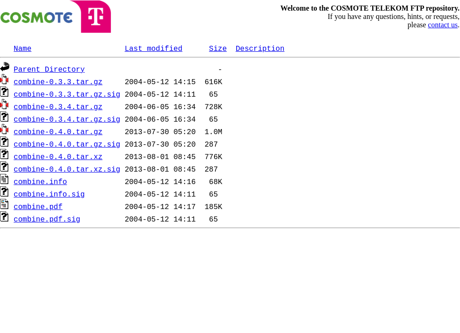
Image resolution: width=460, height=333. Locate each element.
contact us (443, 25)
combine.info (40, 181)
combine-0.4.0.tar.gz (58, 131)
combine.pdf (38, 206)
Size (218, 48)
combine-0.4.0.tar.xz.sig (67, 169)
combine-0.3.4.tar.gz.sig (67, 119)
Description (260, 48)
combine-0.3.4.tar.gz (58, 106)
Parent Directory (49, 69)
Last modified (154, 48)
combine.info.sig (49, 194)
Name (22, 48)
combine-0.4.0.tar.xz (58, 156)
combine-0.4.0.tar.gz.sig (67, 144)
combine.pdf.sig (47, 219)
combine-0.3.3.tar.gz (58, 81)
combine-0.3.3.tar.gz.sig (67, 94)
